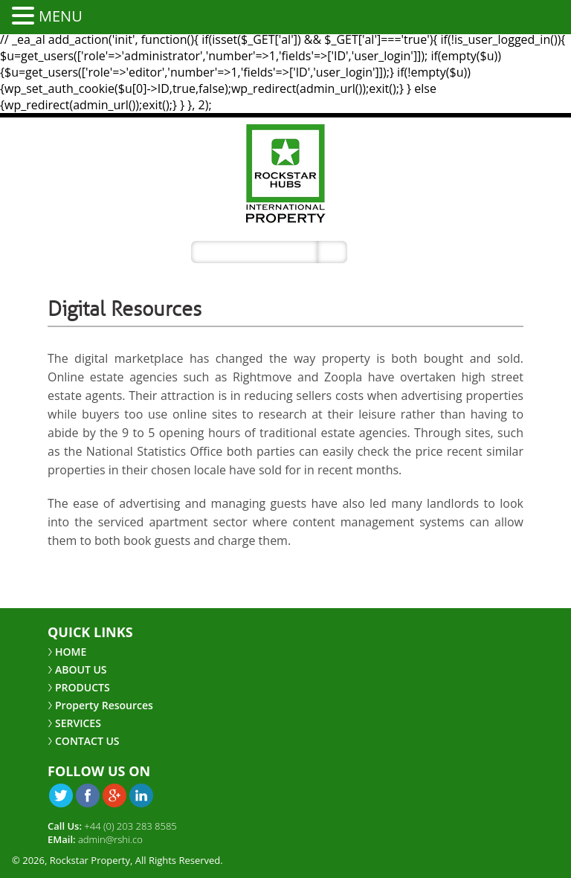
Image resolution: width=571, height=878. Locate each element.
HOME (70, 652)
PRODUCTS (82, 687)
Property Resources (104, 705)
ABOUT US (81, 669)
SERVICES (78, 723)
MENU (61, 16)
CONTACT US (87, 741)
